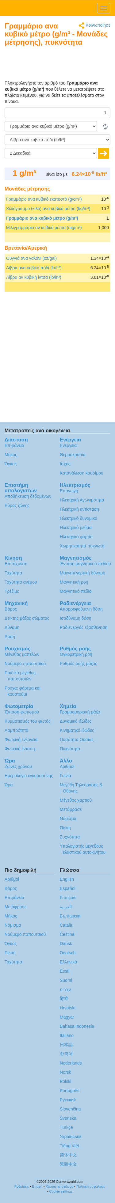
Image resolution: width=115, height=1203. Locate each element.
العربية (66, 906)
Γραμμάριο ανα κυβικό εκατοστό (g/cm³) (44, 199)
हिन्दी (64, 998)
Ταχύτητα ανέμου (21, 582)
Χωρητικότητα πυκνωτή (82, 545)
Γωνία (65, 775)
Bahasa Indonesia (77, 1026)
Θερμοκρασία (73, 454)
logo (57, 8)
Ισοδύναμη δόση (75, 618)
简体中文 (68, 1154)
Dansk (66, 943)
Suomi (66, 980)
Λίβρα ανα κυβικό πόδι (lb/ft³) (34, 267)
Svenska (68, 1118)
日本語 (66, 1044)
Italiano (67, 1035)
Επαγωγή (69, 490)
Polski (65, 1081)
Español (67, 888)
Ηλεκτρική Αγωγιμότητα (82, 499)
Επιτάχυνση (16, 563)
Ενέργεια (68, 445)
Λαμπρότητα (16, 730)
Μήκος (11, 454)
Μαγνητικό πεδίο (75, 591)
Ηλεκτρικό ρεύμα (75, 527)
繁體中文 (68, 1164)
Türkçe (66, 1127)
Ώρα (9, 784)
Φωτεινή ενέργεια (21, 739)
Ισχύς (65, 463)
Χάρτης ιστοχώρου (59, 1186)
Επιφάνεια (14, 445)
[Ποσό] (57, 113)
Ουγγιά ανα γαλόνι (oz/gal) (31, 258)
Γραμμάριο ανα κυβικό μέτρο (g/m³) (42, 218)
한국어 (66, 1053)
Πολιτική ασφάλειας (90, 1186)
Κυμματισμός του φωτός (28, 721)
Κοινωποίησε (94, 25)
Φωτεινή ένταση (20, 748)
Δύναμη (12, 627)
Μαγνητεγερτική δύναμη (82, 572)
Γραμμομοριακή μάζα (80, 711)
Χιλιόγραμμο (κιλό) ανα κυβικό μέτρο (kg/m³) (48, 208)
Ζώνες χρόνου (18, 766)
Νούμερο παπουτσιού (25, 663)
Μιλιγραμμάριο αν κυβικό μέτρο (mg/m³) (44, 227)
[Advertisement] (72, 64)
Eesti (64, 971)
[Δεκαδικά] (51, 153)
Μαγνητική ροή (74, 582)
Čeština (67, 934)
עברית (65, 989)
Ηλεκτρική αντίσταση (79, 509)
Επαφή (37, 1186)
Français (68, 897)
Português (69, 1090)
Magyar (67, 1017)
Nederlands (71, 1063)
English (67, 879)
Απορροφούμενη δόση (81, 609)
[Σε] (57, 139)
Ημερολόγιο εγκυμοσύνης (29, 775)
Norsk (65, 1072)
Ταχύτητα (13, 572)
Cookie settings (60, 1191)
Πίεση (65, 827)
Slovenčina (70, 1109)
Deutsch (67, 952)
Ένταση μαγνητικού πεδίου (85, 563)
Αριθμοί (67, 766)
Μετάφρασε (71, 809)
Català (66, 925)
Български (70, 916)
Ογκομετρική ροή (76, 654)
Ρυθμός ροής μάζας (78, 663)
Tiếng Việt (69, 1145)
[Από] (51, 126)
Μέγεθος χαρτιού (76, 800)
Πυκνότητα (70, 748)
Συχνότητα (70, 836)
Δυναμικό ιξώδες (75, 721)
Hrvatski (67, 1007)
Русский (68, 1099)
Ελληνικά (68, 961)
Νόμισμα (68, 818)
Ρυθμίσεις (21, 1186)
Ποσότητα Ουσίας (77, 739)
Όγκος (11, 463)
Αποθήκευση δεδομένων (28, 496)
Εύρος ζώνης (17, 505)
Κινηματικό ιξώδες (77, 730)
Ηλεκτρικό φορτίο (76, 536)
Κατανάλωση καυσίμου (81, 473)
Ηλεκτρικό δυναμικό (78, 518)
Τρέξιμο (12, 591)
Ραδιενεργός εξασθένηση (83, 627)
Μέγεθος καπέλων (22, 654)
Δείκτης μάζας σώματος (27, 618)
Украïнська (70, 1136)
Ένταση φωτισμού (22, 711)
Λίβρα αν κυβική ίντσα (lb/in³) (33, 277)
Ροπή (10, 636)
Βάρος (11, 609)
